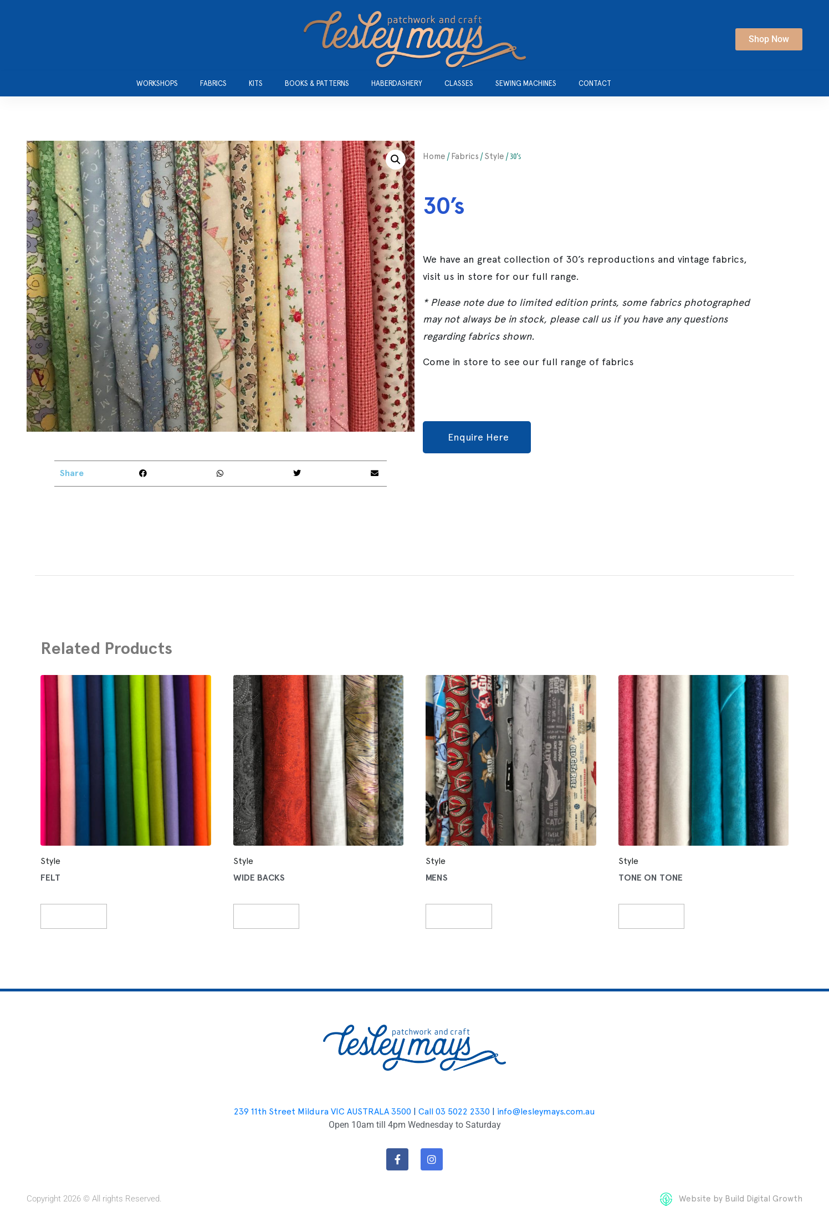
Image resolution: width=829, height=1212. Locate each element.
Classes (458, 83)
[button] (396, 160)
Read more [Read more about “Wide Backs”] (272, 916)
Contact (595, 83)
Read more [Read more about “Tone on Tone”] (657, 916)
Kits (256, 83)
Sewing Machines (525, 83)
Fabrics (213, 83)
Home (434, 156)
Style (494, 156)
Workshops (157, 83)
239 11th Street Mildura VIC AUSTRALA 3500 (322, 1112)
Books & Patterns (317, 83)
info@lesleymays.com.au (546, 1112)
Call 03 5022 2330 (454, 1112)
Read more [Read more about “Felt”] (80, 916)
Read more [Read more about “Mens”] (465, 916)
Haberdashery (396, 83)
